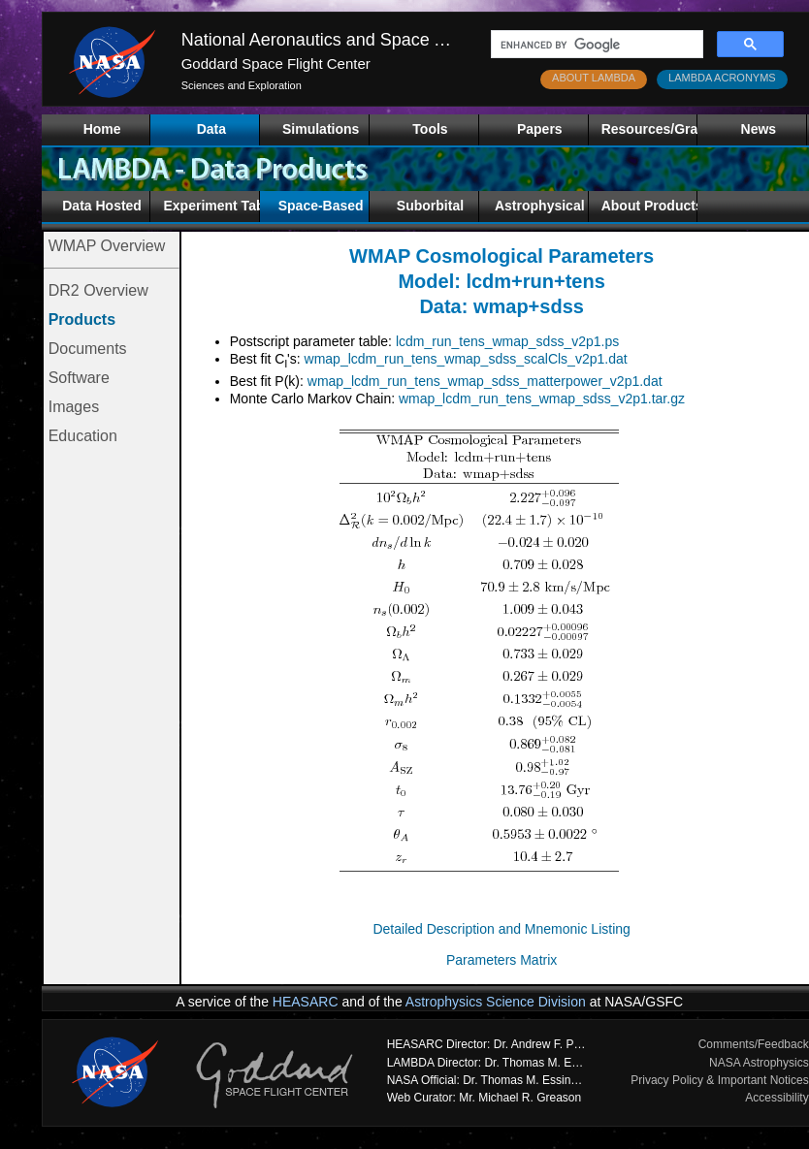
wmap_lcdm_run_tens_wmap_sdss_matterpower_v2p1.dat (485, 381)
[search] (595, 44)
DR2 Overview (98, 290)
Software (79, 377)
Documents (88, 348)
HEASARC (306, 1001)
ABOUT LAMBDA (593, 77)
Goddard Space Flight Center (276, 63)
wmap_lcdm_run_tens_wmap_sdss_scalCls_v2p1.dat (466, 359)
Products (82, 319)
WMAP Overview (107, 246)
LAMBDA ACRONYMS (722, 77)
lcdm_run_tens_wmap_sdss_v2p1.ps (507, 341)
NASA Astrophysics (759, 1062)
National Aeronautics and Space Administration (362, 39)
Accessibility (776, 1097)
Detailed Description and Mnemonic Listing (501, 929)
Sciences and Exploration (241, 85)
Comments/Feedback (753, 1044)
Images (74, 407)
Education (83, 436)
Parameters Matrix (501, 960)
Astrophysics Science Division (495, 1001)
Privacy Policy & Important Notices (719, 1080)
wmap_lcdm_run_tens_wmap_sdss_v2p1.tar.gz (542, 398)
